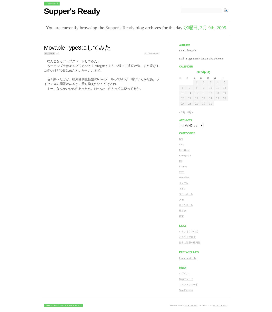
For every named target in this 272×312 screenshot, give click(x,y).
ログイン (184, 273)
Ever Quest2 (185, 155)
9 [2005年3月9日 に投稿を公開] (203, 87)
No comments (151, 53)
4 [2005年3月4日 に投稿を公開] (217, 82)
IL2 (180, 161)
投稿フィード (186, 279)
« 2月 (182, 112)
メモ (181, 199)
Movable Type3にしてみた (77, 47)
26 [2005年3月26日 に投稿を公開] (224, 98)
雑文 (58, 53)
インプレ (184, 183)
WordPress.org (186, 290)
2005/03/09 (49, 54)
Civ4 (181, 144)
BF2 (181, 139)
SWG (181, 172)
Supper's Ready (72, 11)
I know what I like (187, 258)
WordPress (184, 177)
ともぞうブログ (187, 237)
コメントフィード (188, 284)
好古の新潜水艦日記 (189, 242)
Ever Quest (184, 150)
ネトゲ (182, 188)
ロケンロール (186, 205)
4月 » (190, 112)
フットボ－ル (186, 194)
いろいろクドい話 (188, 231)
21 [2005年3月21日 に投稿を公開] (189, 98)
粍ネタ (182, 210)
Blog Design (220, 305)
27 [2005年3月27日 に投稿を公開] (182, 103)
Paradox (183, 166)
